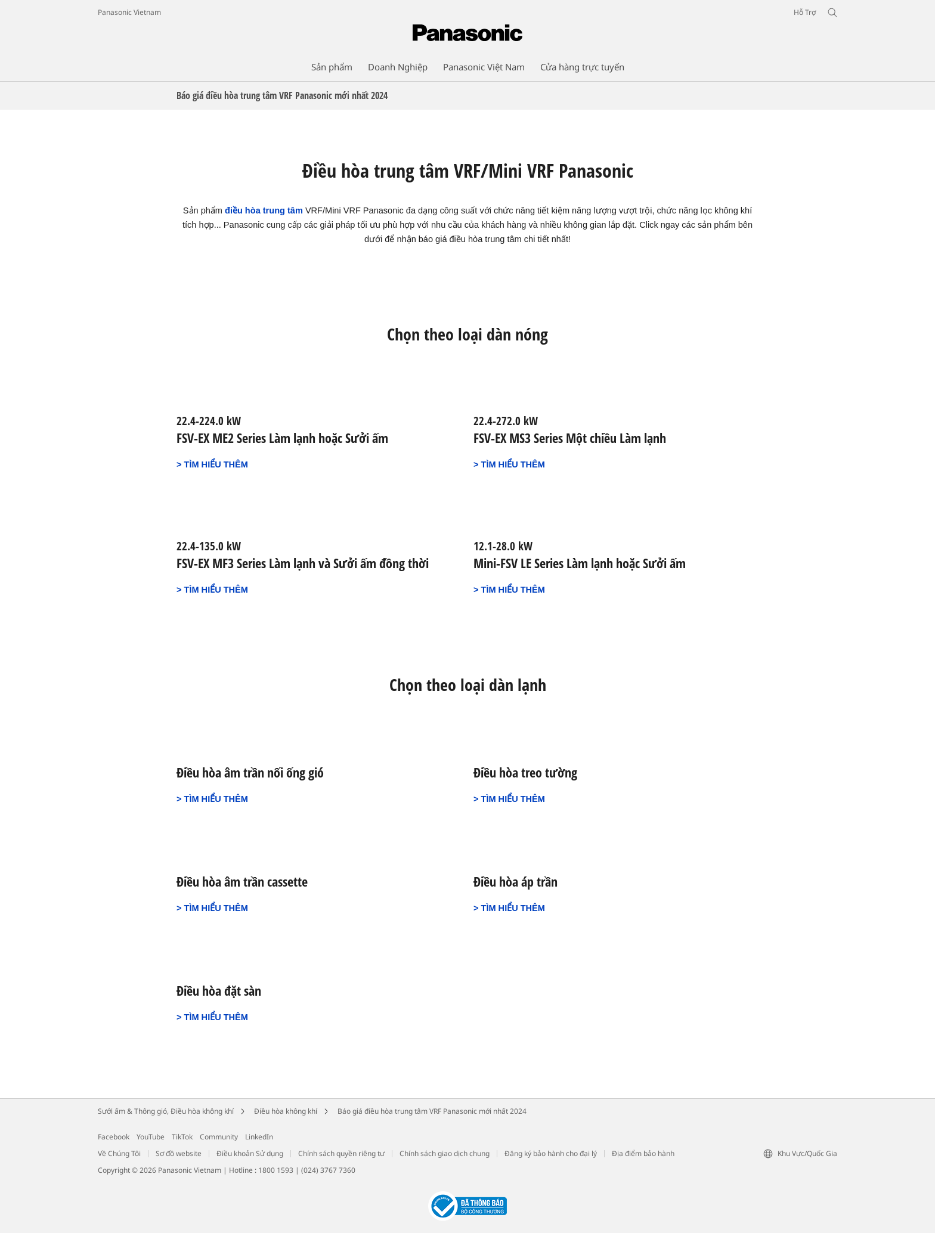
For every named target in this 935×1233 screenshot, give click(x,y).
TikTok (182, 1137)
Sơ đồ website (179, 1153)
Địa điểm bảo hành (643, 1153)
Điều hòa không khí (285, 1111)
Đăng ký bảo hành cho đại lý (550, 1153)
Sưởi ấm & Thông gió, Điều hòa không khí (166, 1111)
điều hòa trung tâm (264, 210)
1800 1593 (275, 1170)
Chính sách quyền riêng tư (341, 1153)
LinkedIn (259, 1137)
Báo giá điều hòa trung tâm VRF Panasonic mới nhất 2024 (432, 1111)
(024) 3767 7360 (328, 1170)
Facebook (113, 1137)
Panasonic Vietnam (129, 12)
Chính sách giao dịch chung (445, 1153)
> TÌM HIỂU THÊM (212, 464)
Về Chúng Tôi (119, 1153)
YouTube (151, 1137)
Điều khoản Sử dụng (249, 1153)
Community (219, 1137)
